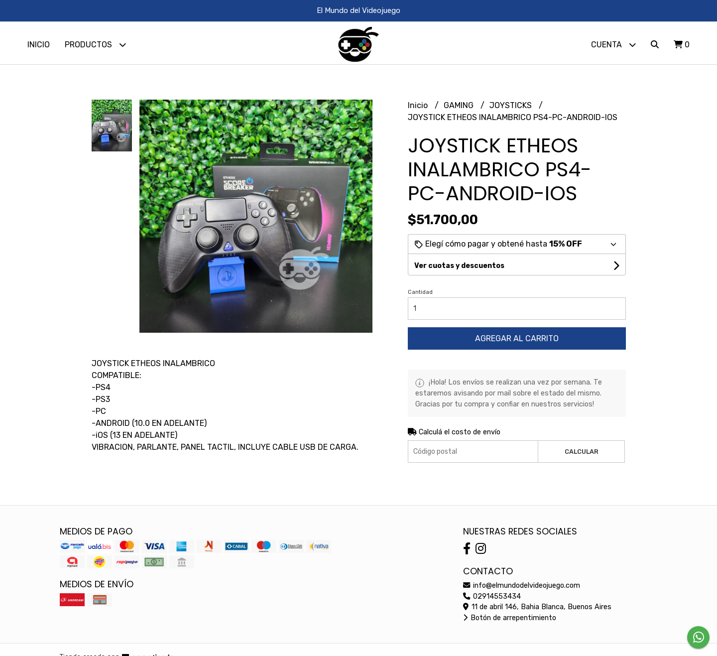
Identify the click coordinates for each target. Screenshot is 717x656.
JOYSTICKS (511, 108)
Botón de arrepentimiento (509, 620)
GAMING (460, 108)
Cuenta (613, 44)
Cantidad (420, 294)
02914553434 (492, 599)
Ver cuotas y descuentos (459, 268)
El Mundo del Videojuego (358, 10)
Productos (95, 44)
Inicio (38, 44)
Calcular (581, 454)
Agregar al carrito (517, 341)
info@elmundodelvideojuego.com (521, 588)
